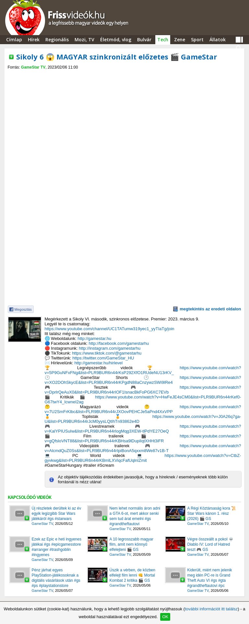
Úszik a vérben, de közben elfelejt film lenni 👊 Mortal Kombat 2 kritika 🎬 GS (132, 575)
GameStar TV (33, 67)
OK (165, 616)
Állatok (217, 39)
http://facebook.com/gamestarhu (119, 343)
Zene (179, 39)
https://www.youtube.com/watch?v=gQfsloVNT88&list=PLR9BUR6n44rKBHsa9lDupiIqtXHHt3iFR (143, 438)
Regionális (57, 39)
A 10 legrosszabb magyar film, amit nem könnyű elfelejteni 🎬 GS (131, 544)
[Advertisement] (124, 75)
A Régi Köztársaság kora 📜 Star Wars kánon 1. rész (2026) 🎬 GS (211, 513)
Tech (162, 39)
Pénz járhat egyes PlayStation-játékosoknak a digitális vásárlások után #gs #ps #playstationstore (56, 578)
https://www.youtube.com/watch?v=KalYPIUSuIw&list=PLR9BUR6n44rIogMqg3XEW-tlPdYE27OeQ (143, 429)
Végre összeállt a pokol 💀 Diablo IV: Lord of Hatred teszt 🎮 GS (210, 544)
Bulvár (144, 39)
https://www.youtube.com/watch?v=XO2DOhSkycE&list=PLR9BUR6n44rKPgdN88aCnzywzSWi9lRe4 (143, 380)
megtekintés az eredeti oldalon (210, 308)
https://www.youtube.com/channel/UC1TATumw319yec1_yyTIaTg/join (109, 328)
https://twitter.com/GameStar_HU (103, 358)
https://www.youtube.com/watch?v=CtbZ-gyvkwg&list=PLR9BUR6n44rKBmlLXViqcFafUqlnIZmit (143, 458)
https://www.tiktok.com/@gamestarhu (106, 353)
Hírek (34, 39)
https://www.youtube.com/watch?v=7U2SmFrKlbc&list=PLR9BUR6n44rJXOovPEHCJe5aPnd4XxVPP (143, 409)
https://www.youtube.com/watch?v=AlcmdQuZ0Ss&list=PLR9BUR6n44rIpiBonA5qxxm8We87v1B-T (143, 448)
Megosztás (23, 309)
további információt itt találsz (211, 608)
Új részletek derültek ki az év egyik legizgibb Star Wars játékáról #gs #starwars (56, 513)
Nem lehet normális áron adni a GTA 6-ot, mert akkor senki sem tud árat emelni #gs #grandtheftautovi (135, 516)
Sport (197, 39)
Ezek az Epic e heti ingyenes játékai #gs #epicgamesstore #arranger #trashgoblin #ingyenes (56, 547)
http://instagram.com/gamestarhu (109, 348)
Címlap (14, 39)
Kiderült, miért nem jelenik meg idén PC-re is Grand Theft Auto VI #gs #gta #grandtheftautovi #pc (209, 578)
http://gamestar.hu (94, 338)
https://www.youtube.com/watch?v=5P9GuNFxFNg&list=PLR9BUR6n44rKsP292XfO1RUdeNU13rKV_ (143, 370)
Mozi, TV (84, 39)
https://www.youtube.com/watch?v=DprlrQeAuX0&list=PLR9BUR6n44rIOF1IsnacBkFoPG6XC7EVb (143, 390)
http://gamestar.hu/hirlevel (98, 362)
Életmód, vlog (115, 39)
